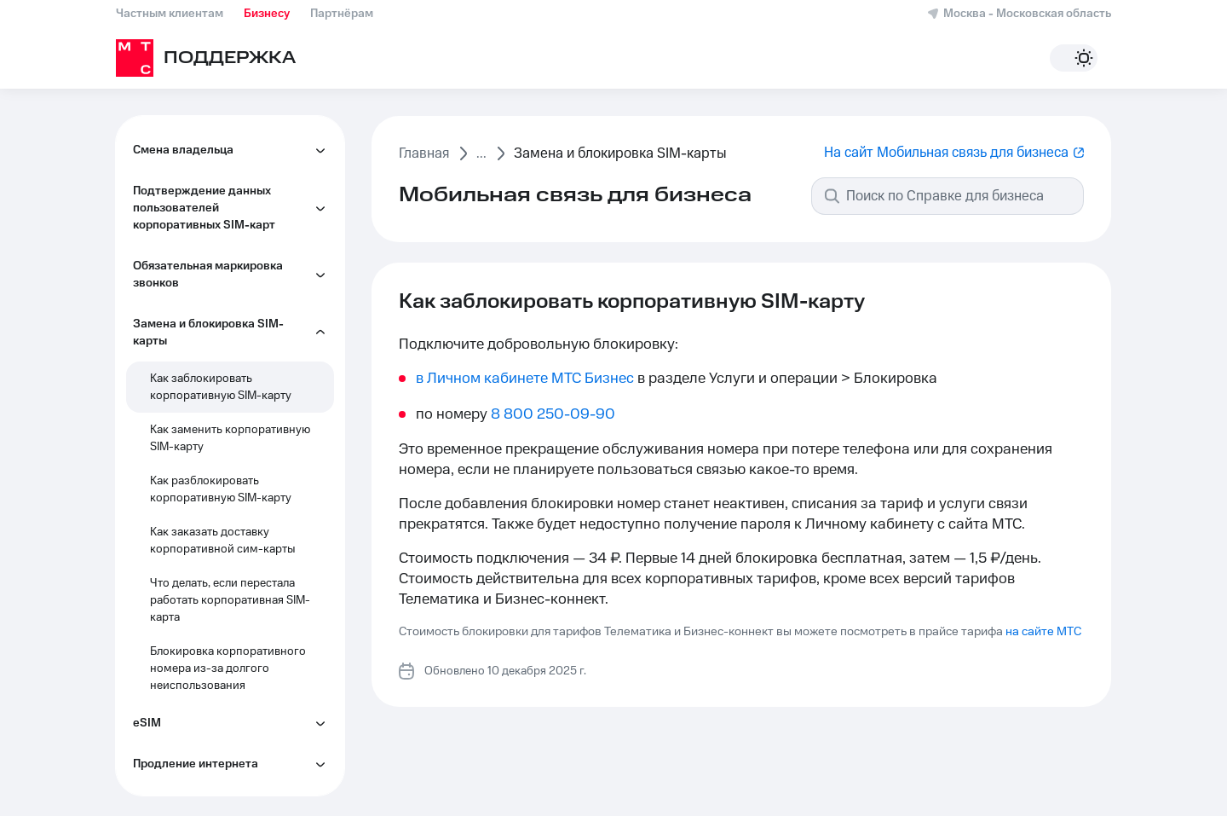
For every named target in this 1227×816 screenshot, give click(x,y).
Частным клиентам (169, 13)
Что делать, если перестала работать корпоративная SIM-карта (230, 600)
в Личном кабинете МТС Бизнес (525, 378)
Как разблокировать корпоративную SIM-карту (220, 489)
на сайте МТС (1043, 631)
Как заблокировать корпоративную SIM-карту (220, 387)
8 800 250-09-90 (553, 414)
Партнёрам (341, 13)
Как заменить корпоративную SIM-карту (230, 438)
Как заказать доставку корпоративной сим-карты (223, 541)
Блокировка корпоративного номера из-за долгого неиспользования (228, 668)
